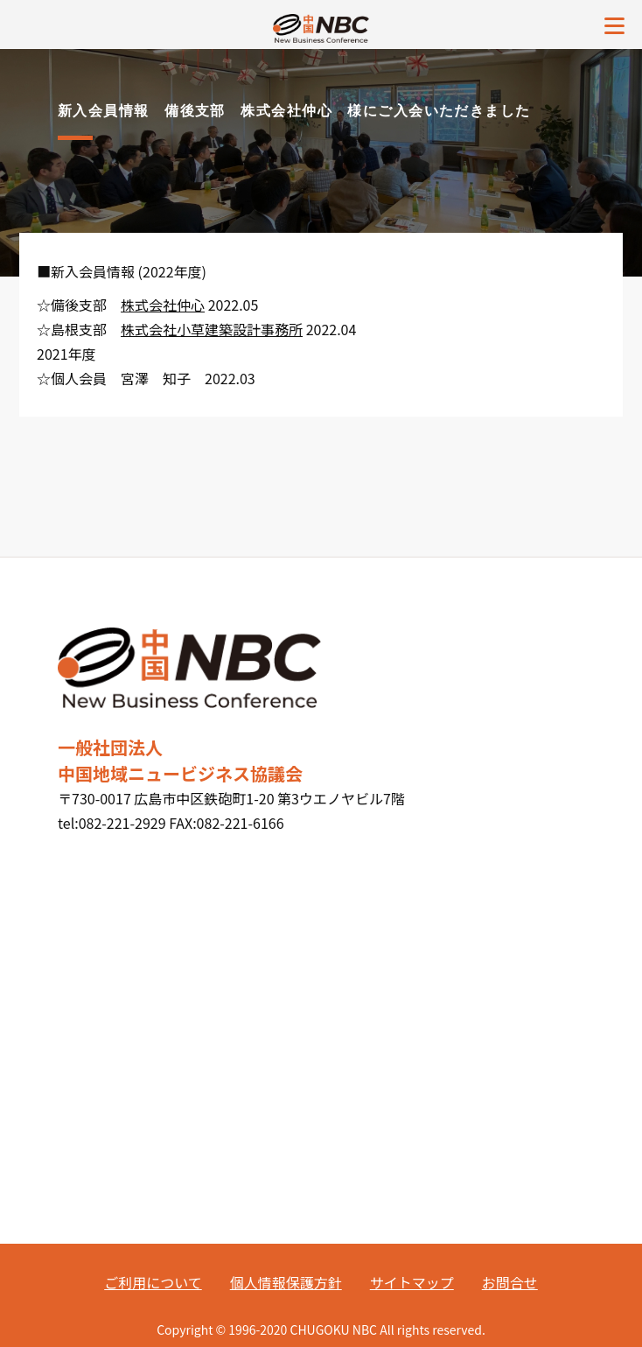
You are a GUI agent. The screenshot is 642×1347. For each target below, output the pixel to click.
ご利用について (153, 1282)
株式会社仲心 (163, 304)
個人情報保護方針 (286, 1282)
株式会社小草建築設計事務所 (212, 329)
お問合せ (510, 1282)
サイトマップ (412, 1282)
